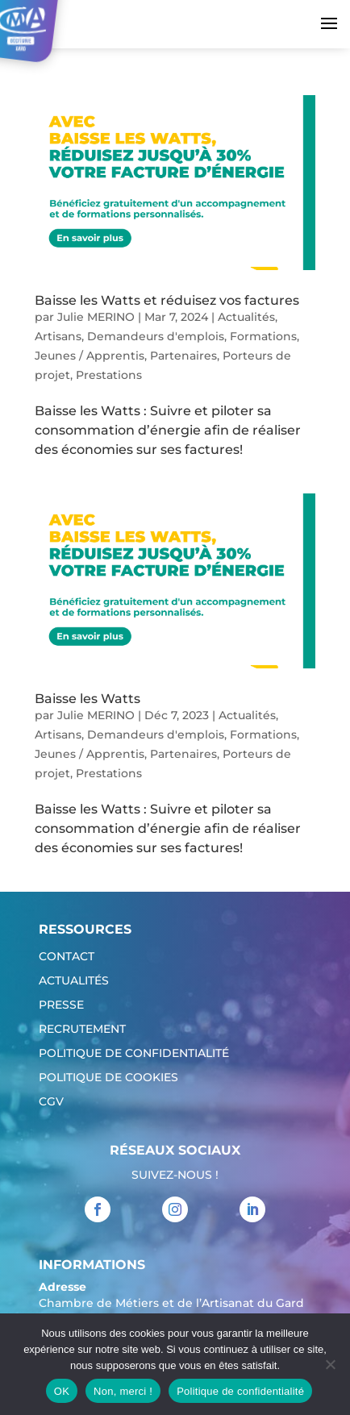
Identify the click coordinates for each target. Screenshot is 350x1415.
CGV (51, 1102)
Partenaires (183, 355)
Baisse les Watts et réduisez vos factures (167, 300)
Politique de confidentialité (134, 1053)
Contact (66, 957)
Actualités (246, 317)
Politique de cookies (108, 1078)
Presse (61, 1005)
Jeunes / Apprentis (89, 355)
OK (61, 1391)
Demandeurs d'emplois (155, 336)
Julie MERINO (96, 317)
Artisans (58, 336)
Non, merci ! (123, 1391)
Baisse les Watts (87, 698)
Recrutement (82, 1029)
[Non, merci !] (330, 1364)
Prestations (109, 375)
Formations (263, 336)
